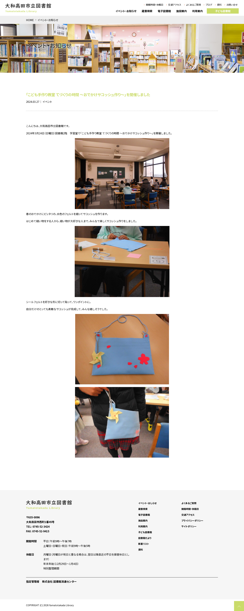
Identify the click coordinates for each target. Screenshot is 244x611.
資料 (219, 4)
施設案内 (181, 11)
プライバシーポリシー (192, 520)
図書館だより (144, 538)
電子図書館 (164, 11)
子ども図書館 (223, 11)
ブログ (209, 4)
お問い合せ (232, 4)
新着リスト (143, 543)
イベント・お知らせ (126, 11)
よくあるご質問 (193, 4)
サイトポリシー (189, 526)
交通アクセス (174, 4)
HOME (30, 20)
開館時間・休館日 (154, 4)
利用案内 (197, 11)
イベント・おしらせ (147, 503)
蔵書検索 (147, 11)
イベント (47, 102)
